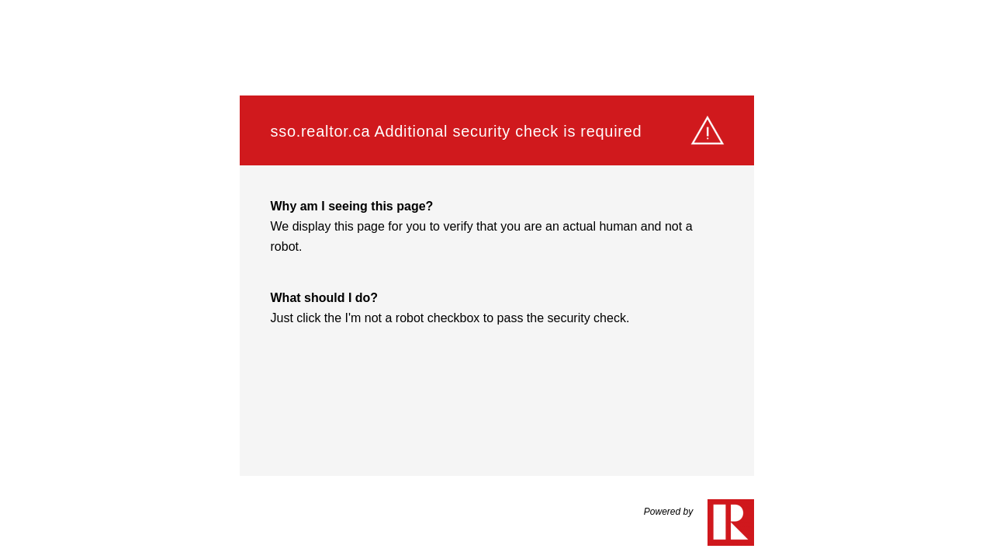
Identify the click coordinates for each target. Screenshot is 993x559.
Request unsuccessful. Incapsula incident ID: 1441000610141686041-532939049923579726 (496, 279)
